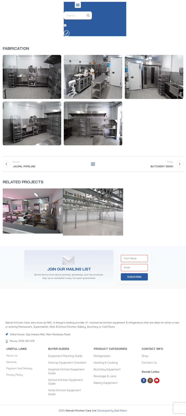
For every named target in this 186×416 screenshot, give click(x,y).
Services (12, 363)
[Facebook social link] (143, 381)
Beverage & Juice (105, 376)
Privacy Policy (15, 376)
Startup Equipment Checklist (67, 363)
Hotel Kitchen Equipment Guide (64, 392)
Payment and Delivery (20, 370)
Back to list (93, 165)
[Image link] (93, 305)
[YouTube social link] (156, 381)
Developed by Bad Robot (112, 411)
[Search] (88, 15)
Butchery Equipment (107, 370)
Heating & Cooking (106, 363)
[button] (78, 5)
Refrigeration (102, 356)
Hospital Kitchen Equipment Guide (66, 371)
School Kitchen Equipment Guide (65, 382)
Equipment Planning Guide (65, 356)
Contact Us (149, 363)
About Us (12, 356)
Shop (145, 356)
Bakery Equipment (106, 383)
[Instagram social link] (150, 381)
